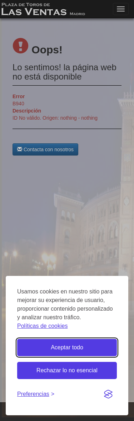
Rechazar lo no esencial (67, 370)
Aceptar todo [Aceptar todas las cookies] (67, 347)
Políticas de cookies (42, 326)
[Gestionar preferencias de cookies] (35, 394)
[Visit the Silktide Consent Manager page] (108, 394)
